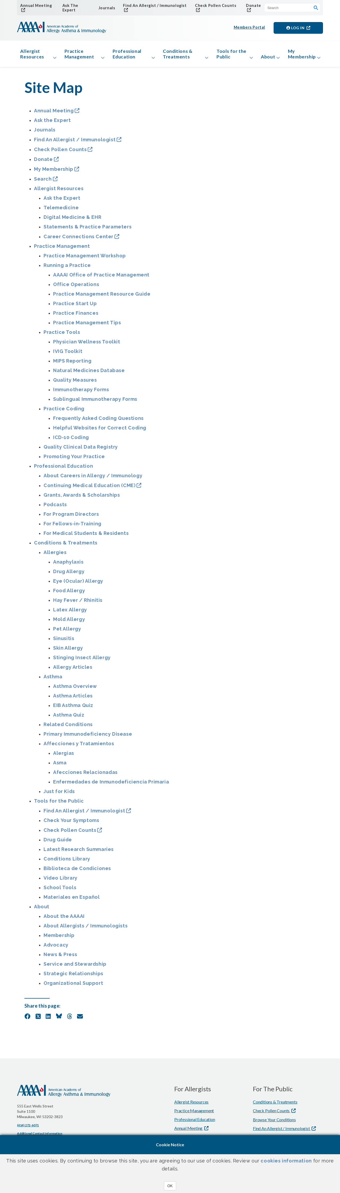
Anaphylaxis (68, 564)
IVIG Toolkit (67, 354)
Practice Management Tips (87, 325)
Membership (59, 938)
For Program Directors (71, 516)
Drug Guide (58, 842)
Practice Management (80, 55)
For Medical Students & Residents (86, 536)
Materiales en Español (72, 899)
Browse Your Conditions (274, 1122)
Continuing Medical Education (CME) (89, 488)
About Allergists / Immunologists (86, 928)
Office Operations (76, 287)
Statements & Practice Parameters (87, 229)
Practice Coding (64, 411)
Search (43, 181)
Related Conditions (68, 727)
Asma (59, 765)
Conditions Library (67, 861)
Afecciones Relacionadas (85, 775)
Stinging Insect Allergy (82, 660)
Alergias (63, 756)
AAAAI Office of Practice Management (101, 277)
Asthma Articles (73, 698)
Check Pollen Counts (214, 5)
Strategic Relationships (73, 976)
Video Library (61, 880)
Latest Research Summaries (79, 852)
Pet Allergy (67, 631)
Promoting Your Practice (74, 459)
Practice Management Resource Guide (101, 296)
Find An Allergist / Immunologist (153, 5)
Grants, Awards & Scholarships (82, 497)
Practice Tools (62, 335)
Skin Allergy (68, 650)
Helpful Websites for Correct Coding (99, 430)
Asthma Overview (75, 689)
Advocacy (56, 947)
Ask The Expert (69, 7)
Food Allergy (69, 593)
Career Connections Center (78, 239)
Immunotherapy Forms (81, 392)
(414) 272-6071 (28, 1128)
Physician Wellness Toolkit (86, 344)
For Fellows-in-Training (72, 526)
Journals (106, 8)
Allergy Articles (72, 669)
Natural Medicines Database (89, 373)
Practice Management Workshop (85, 258)
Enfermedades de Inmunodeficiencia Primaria (111, 784)
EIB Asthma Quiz (73, 708)
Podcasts (55, 507)
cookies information (286, 1161)
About (264, 58)
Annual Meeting (35, 5)
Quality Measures (75, 382)
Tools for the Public (224, 55)
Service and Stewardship (75, 966)
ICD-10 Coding (71, 440)
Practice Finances (75, 315)
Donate (252, 5)
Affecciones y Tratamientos (79, 746)
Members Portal (249, 28)
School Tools (60, 890)
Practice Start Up (75, 306)
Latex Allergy (70, 612)
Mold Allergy (69, 622)
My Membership (300, 55)
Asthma (53, 679)
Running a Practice (67, 268)
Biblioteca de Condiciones (77, 871)
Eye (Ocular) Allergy (78, 583)
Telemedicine (61, 210)
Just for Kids (59, 794)
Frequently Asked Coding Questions (98, 421)
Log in (295, 28)
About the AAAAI (64, 919)
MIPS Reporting (72, 363)
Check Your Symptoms (71, 823)
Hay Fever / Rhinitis (78, 603)
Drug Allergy (68, 574)
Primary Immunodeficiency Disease (88, 736)
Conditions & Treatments (176, 55)
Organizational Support (73, 986)
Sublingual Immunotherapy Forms (95, 401)
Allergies (55, 555)
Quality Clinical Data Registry (81, 449)
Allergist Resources (33, 55)
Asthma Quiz (68, 717)
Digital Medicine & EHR (72, 220)
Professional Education (127, 55)
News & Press (60, 957)
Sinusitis (63, 641)
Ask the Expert (52, 123)
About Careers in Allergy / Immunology (93, 478)
